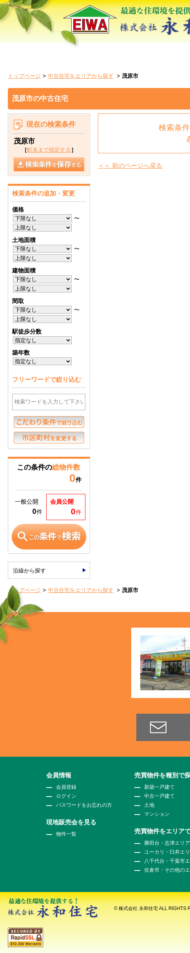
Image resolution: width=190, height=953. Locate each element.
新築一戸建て (159, 787)
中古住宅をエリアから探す (81, 76)
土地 (149, 805)
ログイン (66, 796)
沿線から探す (29, 570)
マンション (157, 814)
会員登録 (66, 787)
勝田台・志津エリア (167, 843)
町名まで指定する (49, 150)
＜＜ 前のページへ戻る (130, 165)
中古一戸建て (159, 796)
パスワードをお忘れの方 (84, 805)
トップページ (24, 76)
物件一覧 (66, 834)
